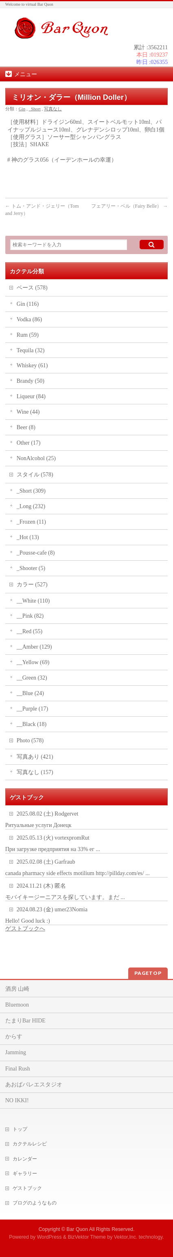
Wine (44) (28, 412)
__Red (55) (29, 631)
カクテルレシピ (30, 1144)
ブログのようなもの (35, 1203)
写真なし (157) (35, 772)
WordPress (49, 1237)
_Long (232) (31, 506)
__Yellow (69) (33, 662)
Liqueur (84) (31, 396)
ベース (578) (32, 288)
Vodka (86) (29, 319)
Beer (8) (26, 427)
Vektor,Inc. (126, 1237)
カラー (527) (32, 584)
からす (13, 1036)
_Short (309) (31, 491)
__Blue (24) (30, 693)
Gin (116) (28, 304)
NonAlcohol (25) (36, 458)
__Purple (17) (32, 709)
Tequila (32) (31, 350)
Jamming (15, 1052)
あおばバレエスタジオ (33, 1085)
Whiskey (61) (32, 365)
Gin (22, 108)
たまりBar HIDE (25, 1021)
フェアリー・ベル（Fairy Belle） (129, 206)
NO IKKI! (17, 1100)
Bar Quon (77, 1229)
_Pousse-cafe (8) (36, 553)
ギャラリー (25, 1173)
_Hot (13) (28, 537)
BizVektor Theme (87, 1237)
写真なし (53, 108)
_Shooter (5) (31, 568)
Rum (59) (28, 335)
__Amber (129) (34, 647)
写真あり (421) (35, 757)
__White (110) (33, 601)
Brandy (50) (30, 381)
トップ (20, 1129)
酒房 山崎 (17, 989)
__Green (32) (32, 678)
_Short (35, 108)
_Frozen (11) (31, 522)
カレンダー (25, 1159)
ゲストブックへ (25, 929)
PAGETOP (148, 973)
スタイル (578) (35, 475)
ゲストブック (27, 1188)
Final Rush (17, 1069)
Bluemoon (17, 1005)
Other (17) (29, 443)
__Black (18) (31, 724)
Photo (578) (30, 740)
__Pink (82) (30, 616)
